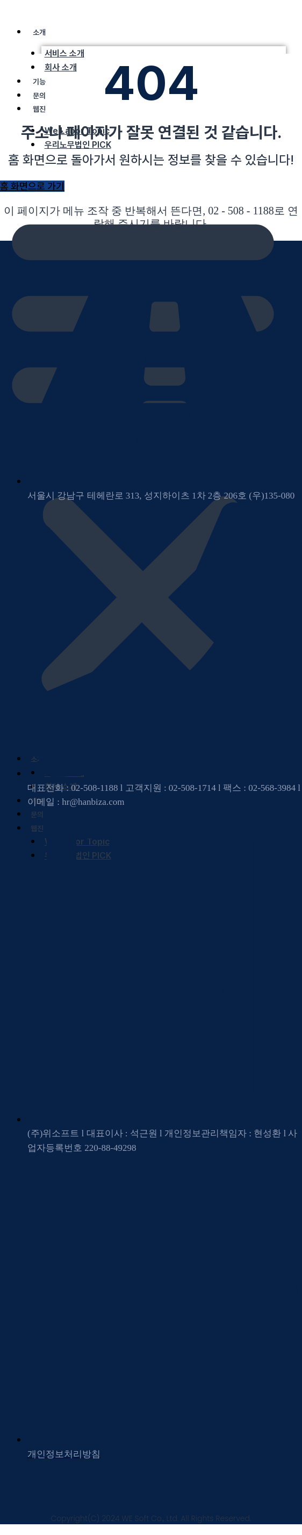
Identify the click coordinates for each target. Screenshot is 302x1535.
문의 (39, 95)
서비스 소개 (64, 53)
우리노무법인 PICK (78, 145)
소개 (39, 32)
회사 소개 (61, 67)
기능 (39, 81)
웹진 (39, 109)
